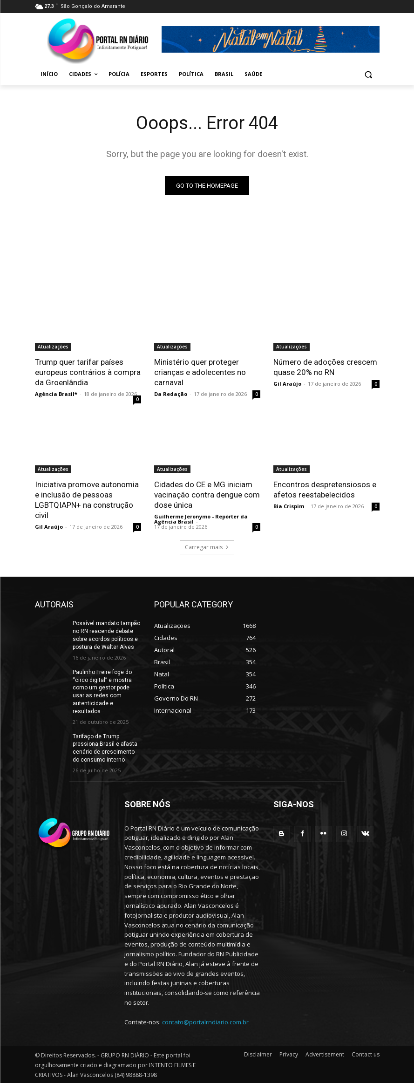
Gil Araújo (287, 383)
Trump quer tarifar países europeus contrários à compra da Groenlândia (88, 372)
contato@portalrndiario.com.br (205, 1022)
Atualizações (53, 346)
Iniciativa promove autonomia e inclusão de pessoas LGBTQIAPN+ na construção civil (87, 500)
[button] (369, 74)
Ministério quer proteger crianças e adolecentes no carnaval (200, 372)
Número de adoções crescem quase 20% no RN (325, 367)
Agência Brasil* (56, 393)
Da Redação (170, 393)
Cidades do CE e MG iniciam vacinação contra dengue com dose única (207, 495)
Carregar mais (207, 547)
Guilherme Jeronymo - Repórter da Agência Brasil (201, 519)
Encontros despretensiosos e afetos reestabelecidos (324, 489)
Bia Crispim (288, 506)
